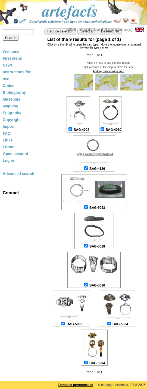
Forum (9, 147)
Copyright (12, 119)
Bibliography (14, 92)
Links (8, 140)
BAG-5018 (97, 246)
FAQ (7, 133)
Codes (8, 85)
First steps (12, 58)
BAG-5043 (97, 208)
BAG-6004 (97, 363)
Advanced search (18, 173)
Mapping (10, 106)
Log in (8, 160)
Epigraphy (12, 113)
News (8, 65)
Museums (11, 99)
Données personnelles (75, 385)
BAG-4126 (97, 169)
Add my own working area (108, 71)
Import (9, 126)
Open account (15, 154)
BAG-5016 (97, 285)
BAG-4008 (81, 130)
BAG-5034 (120, 324)
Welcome (11, 51)
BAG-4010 (113, 130)
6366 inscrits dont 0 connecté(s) (99, 29)
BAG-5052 (74, 324)
